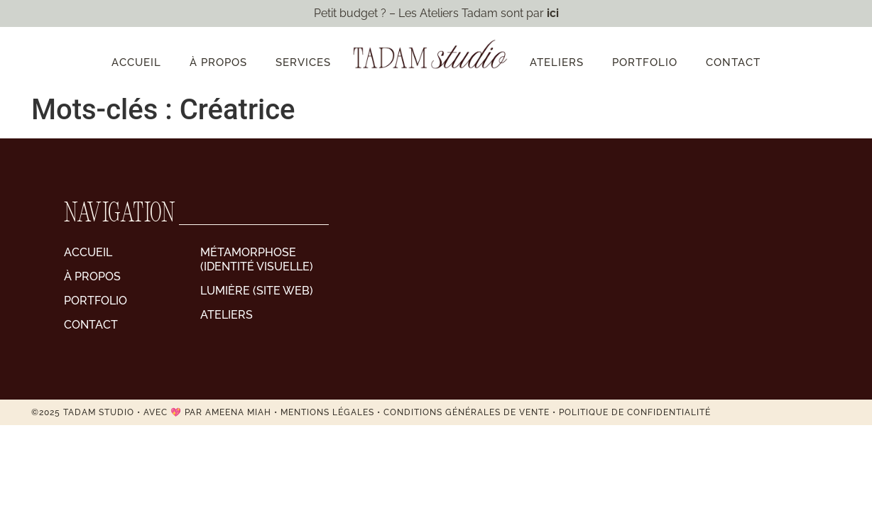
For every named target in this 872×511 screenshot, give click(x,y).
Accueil (136, 62)
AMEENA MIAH (238, 412)
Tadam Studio (98, 412)
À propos (218, 62)
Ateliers (557, 62)
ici (553, 13)
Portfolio (644, 62)
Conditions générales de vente (466, 412)
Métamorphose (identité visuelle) (256, 259)
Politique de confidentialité (635, 412)
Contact (733, 62)
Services (303, 62)
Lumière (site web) (256, 290)
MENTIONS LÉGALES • (331, 412)
